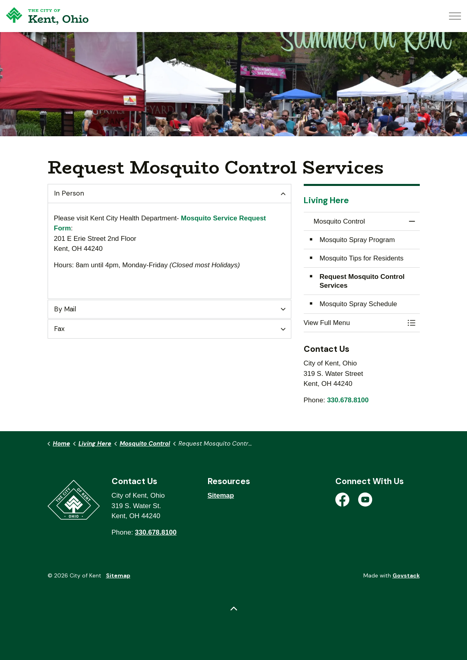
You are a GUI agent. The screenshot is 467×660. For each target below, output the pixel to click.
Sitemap (221, 495)
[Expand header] (455, 16)
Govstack (406, 575)
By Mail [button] (65, 309)
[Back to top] (234, 609)
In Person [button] (69, 193)
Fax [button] (59, 328)
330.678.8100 (348, 400)
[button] (354, 323)
